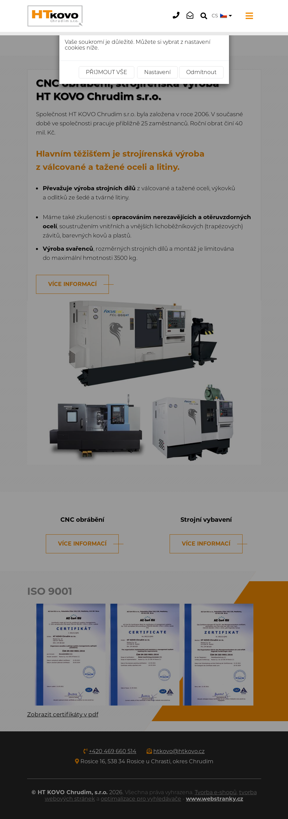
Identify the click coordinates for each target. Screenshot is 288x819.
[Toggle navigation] (248, 15)
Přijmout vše (106, 72)
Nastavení (157, 72)
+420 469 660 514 (178, 21)
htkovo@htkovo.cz (192, 21)
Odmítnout (201, 72)
